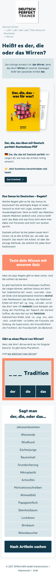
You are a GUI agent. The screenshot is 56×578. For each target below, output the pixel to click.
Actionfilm (28, 480)
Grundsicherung (28, 465)
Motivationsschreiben (28, 487)
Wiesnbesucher (28, 533)
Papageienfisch (28, 503)
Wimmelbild (28, 495)
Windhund (28, 442)
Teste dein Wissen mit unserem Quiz (28, 262)
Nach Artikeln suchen (28, 546)
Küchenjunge (28, 450)
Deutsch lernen (10, 27)
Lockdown (28, 518)
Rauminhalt (28, 457)
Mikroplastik (28, 472)
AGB (35, 570)
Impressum (24, 570)
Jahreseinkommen (28, 427)
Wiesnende (28, 435)
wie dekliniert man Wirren (21, 354)
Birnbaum (28, 525)
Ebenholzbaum (28, 510)
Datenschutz (41, 566)
